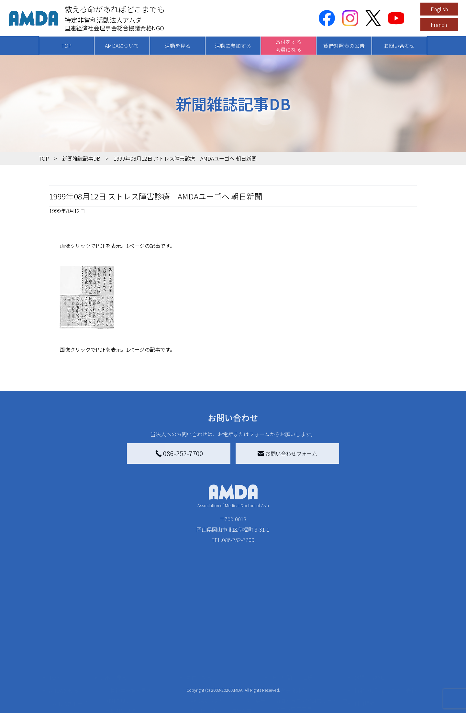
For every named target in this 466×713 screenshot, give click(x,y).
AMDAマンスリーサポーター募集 (228, 657)
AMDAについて (122, 45)
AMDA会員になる (209, 647)
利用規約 (364, 660)
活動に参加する (233, 45)
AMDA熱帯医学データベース (73, 705)
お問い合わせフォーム (287, 453)
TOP (66, 45)
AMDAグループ (70, 660)
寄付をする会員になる (288, 45)
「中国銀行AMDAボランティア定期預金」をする (227, 700)
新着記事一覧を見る (128, 647)
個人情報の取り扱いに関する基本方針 (385, 677)
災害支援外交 (290, 647)
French (439, 24)
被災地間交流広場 (292, 634)
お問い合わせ (399, 45)
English (439, 9)
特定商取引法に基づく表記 (385, 647)
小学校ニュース (71, 681)
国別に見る (118, 657)
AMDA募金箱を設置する (217, 686)
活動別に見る (120, 668)
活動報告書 (66, 670)
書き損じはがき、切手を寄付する (226, 671)
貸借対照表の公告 (344, 45)
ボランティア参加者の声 (133, 704)
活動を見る (178, 45)
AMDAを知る (63, 647)
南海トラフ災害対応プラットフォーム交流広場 (311, 661)
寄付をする (199, 634)
